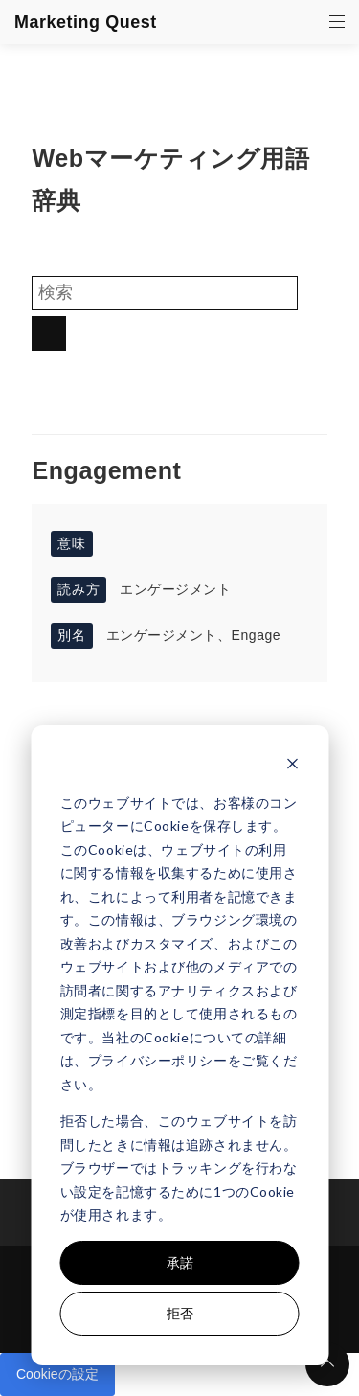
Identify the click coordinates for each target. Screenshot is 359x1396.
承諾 (180, 1262)
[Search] (164, 293)
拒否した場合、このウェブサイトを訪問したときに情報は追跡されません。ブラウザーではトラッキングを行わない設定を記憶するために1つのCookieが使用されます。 (179, 1167)
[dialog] (179, 1045)
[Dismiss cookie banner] (292, 766)
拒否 (180, 1313)
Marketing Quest (85, 22)
